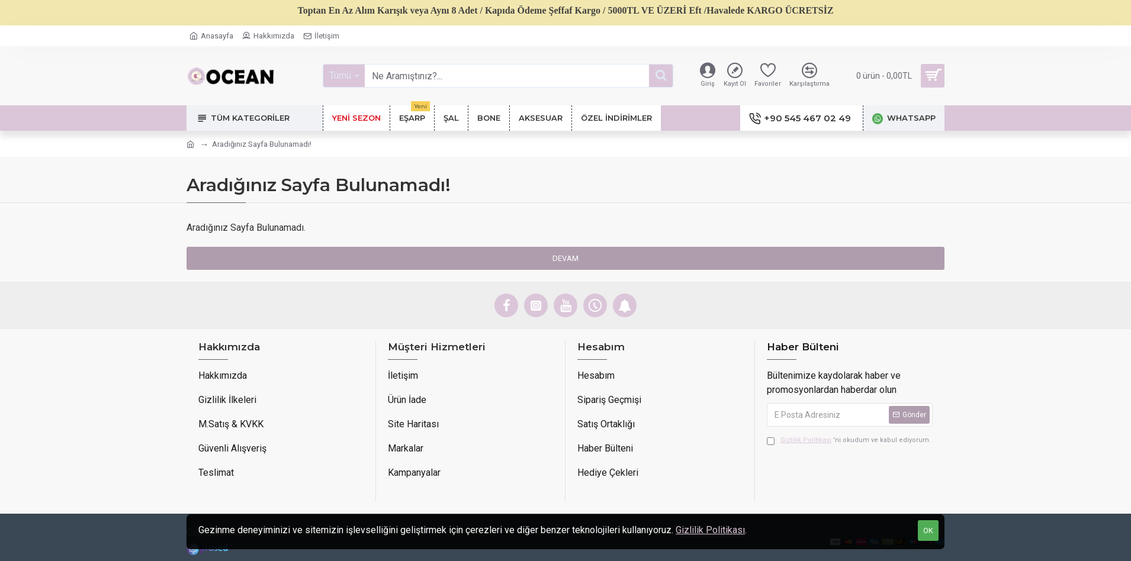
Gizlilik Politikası (710, 530)
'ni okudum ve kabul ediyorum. (849, 441)
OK (928, 530)
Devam (565, 258)
